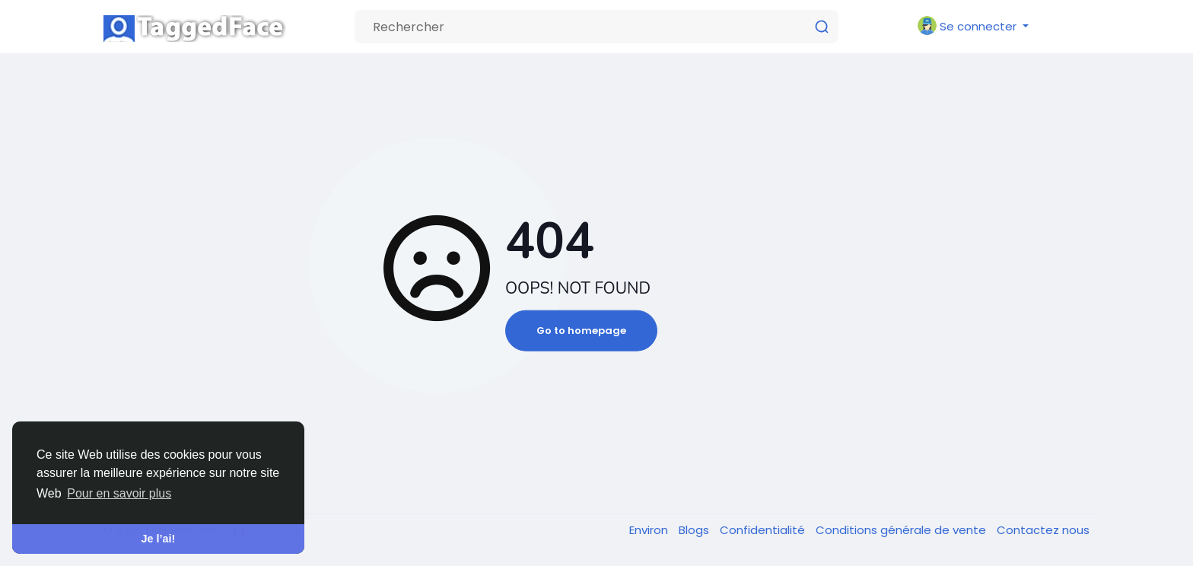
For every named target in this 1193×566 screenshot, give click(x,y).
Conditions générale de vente (902, 530)
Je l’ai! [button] (159, 539)
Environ (650, 530)
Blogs (695, 530)
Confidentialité (764, 530)
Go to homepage (581, 330)
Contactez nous (1043, 530)
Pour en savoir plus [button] (119, 493)
